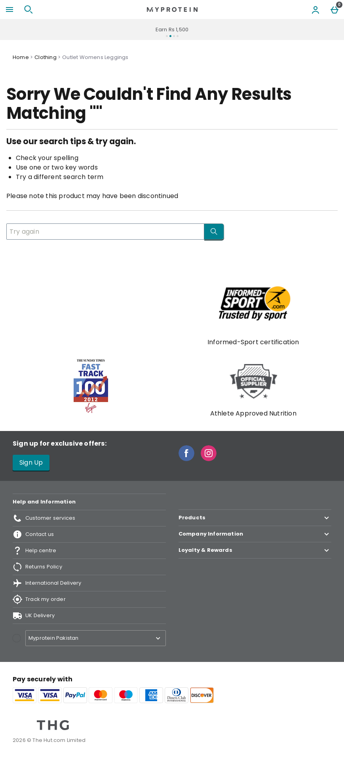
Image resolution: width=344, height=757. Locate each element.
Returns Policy (37, 567)
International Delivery (47, 583)
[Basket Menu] (334, 9)
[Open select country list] (95, 638)
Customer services (44, 518)
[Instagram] (209, 458)
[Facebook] (186, 458)
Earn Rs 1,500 (172, 29)
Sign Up (31, 462)
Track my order (39, 599)
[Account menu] (315, 9)
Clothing (45, 57)
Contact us (33, 534)
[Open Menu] (9, 9)
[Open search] (28, 9)
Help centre (34, 550)
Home (21, 57)
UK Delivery (34, 615)
